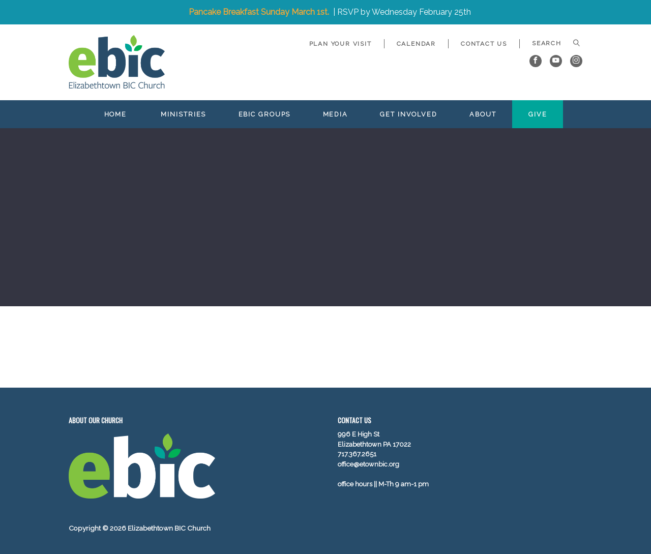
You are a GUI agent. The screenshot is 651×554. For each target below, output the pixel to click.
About (482, 114)
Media (335, 114)
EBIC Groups (265, 114)
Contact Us (484, 43)
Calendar (416, 43)
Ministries (183, 114)
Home (115, 114)
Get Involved (408, 114)
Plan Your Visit (340, 43)
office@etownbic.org (368, 464)
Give (537, 114)
